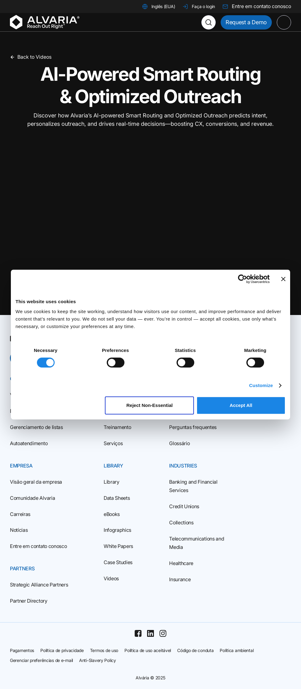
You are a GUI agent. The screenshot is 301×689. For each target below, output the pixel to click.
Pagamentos (22, 650)
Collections (181, 522)
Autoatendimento (28, 443)
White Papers (118, 546)
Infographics (117, 530)
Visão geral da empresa (36, 482)
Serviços (113, 443)
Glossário (179, 443)
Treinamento (117, 427)
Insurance (180, 579)
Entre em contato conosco (38, 546)
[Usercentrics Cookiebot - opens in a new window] (242, 279)
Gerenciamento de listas (36, 427)
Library (111, 482)
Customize (261, 385)
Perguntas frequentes (193, 427)
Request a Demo (246, 22)
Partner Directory (28, 601)
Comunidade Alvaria (32, 498)
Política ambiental (237, 650)
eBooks (112, 514)
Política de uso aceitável (147, 650)
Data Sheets (117, 498)
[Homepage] (44, 22)
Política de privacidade (62, 650)
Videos (111, 578)
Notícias (19, 530)
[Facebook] (138, 633)
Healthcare (181, 563)
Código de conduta (195, 650)
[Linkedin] (150, 633)
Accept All (241, 405)
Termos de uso (104, 650)
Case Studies (118, 562)
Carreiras (20, 514)
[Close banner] (283, 279)
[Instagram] (162, 633)
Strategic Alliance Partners (39, 585)
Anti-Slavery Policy (97, 660)
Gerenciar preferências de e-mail (41, 660)
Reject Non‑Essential (149, 405)
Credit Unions (184, 506)
